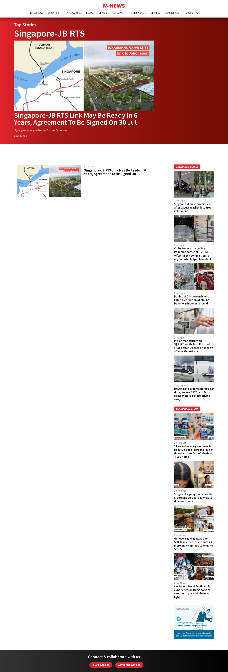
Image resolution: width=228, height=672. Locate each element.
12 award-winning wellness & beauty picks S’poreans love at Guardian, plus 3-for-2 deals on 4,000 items (193, 451)
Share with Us (100, 665)
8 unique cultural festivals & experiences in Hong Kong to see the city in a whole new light (192, 592)
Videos (189, 12)
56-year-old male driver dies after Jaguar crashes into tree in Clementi (192, 207)
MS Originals (172, 12)
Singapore (54, 12)
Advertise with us (129, 665)
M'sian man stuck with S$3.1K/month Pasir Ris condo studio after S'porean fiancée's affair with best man (193, 346)
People (90, 12)
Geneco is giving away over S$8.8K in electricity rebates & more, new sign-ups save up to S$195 (193, 544)
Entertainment (138, 12)
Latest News (36, 12)
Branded (155, 12)
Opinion (103, 12)
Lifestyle (119, 12)
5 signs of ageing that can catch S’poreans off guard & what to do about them (194, 497)
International (74, 12)
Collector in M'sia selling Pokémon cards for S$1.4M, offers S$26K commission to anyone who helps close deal (192, 254)
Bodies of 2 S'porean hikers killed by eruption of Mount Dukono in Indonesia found (191, 300)
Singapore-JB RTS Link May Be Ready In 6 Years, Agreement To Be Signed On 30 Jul (76, 118)
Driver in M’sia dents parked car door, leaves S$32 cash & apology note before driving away (194, 394)
